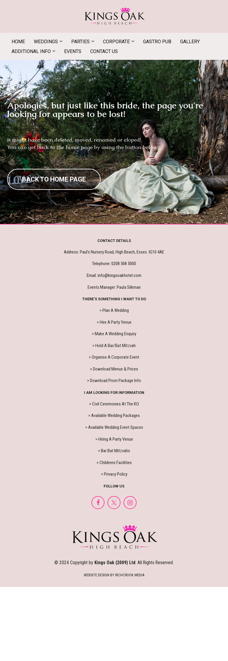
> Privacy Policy (114, 474)
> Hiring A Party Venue (114, 439)
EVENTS (72, 51)
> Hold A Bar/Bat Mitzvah (114, 345)
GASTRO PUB (157, 41)
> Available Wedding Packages (114, 415)
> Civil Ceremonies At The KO (114, 404)
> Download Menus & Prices (114, 369)
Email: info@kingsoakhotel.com (114, 275)
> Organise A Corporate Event (114, 357)
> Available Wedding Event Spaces (114, 427)
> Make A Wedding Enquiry (114, 333)
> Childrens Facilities (114, 462)
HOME (18, 41)
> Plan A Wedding (114, 310)
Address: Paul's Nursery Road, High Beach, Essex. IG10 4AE (114, 252)
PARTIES (80, 41)
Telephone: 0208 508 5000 (114, 263)
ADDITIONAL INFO (31, 51)
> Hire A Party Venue (114, 322)
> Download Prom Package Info (114, 380)
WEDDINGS (46, 41)
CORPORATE (116, 41)
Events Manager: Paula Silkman (114, 287)
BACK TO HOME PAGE (54, 179)
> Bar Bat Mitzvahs (114, 450)
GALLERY (190, 41)
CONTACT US (104, 51)
